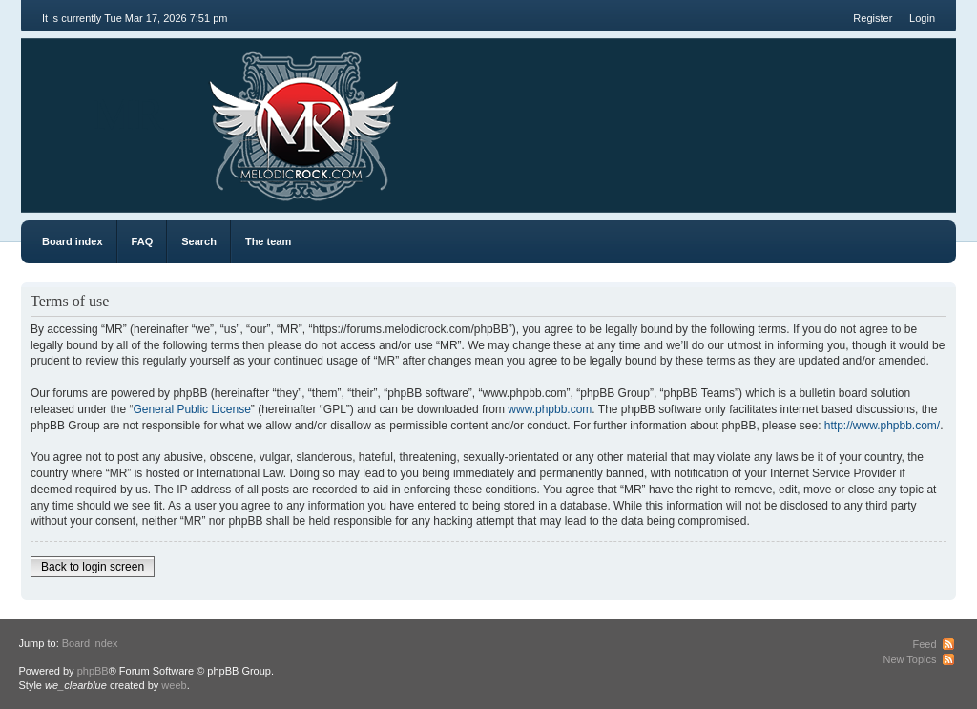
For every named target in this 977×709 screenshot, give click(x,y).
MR (128, 114)
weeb (173, 685)
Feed (924, 644)
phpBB (93, 671)
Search (199, 241)
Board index (72, 241)
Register (872, 18)
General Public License (191, 409)
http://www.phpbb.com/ (882, 425)
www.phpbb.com (550, 409)
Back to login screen (92, 566)
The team (268, 241)
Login (922, 18)
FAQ (143, 241)
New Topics (909, 659)
